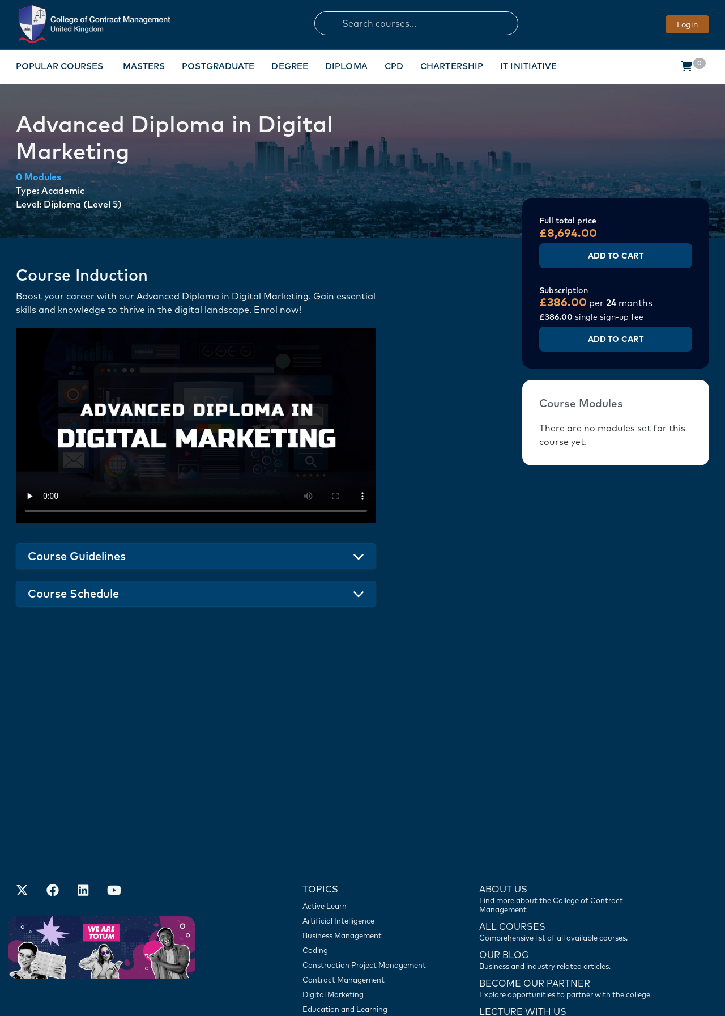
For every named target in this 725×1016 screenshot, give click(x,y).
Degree (289, 66)
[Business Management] (367, 807)
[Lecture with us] (568, 888)
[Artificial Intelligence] (367, 792)
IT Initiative (528, 66)
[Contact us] (568, 831)
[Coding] (367, 822)
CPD (394, 66)
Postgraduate (218, 66)
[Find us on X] (22, 763)
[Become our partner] (568, 859)
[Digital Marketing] (367, 866)
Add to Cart (615, 256)
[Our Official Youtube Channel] (114, 763)
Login (687, 24)
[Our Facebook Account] (53, 763)
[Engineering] (367, 895)
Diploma (346, 66)
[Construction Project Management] (367, 836)
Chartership (451, 66)
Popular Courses (60, 66)
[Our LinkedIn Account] (83, 763)
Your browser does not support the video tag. (196, 425)
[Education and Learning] (367, 881)
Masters (144, 66)
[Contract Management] (367, 851)
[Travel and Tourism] (367, 910)
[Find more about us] (568, 770)
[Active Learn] (367, 777)
